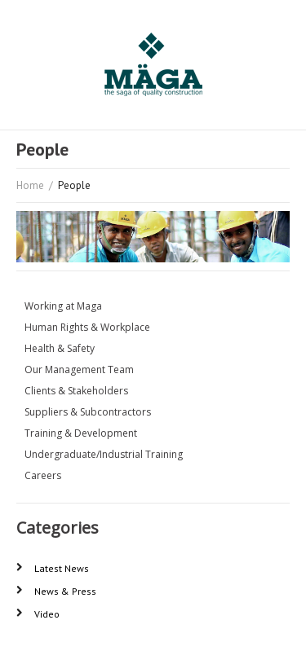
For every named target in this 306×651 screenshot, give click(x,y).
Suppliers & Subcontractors (87, 412)
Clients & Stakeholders (76, 391)
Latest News (61, 568)
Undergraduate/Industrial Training (103, 454)
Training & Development (80, 433)
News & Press (65, 591)
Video (47, 614)
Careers (42, 475)
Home (30, 185)
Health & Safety (59, 348)
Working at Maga (63, 306)
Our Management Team (79, 369)
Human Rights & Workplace (87, 327)
